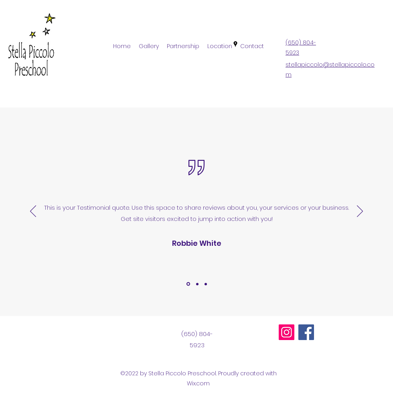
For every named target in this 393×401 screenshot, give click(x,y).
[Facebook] (306, 332)
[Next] (360, 211)
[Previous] (33, 211)
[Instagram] (286, 332)
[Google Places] (235, 44)
